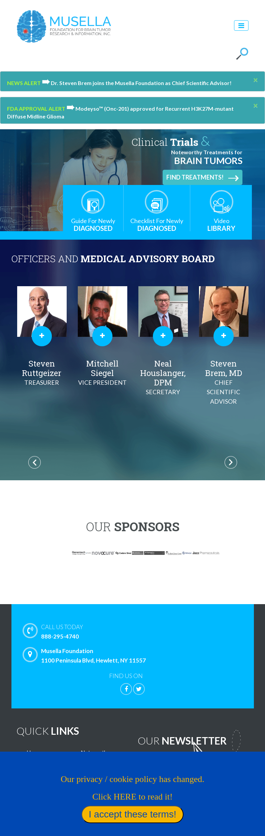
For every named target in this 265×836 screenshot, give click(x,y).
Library (221, 224)
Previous (34, 462)
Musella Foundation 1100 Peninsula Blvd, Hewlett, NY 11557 (86, 655)
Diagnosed (93, 224)
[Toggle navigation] (241, 25)
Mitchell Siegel (163, 372)
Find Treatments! (202, 177)
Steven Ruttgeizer (102, 372)
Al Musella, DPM (41, 372)
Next (231, 462)
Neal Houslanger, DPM (223, 377)
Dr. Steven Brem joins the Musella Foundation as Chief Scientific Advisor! (137, 83)
